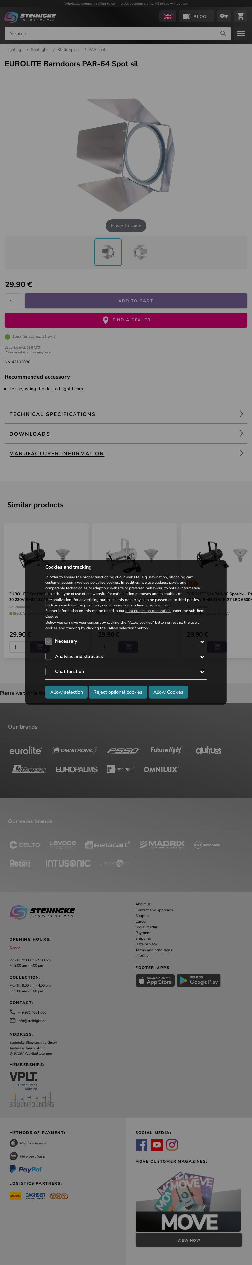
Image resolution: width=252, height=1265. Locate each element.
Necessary (66, 641)
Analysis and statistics (79, 656)
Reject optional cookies (118, 691)
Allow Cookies (168, 691)
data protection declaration (148, 610)
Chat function (69, 671)
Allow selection (66, 691)
